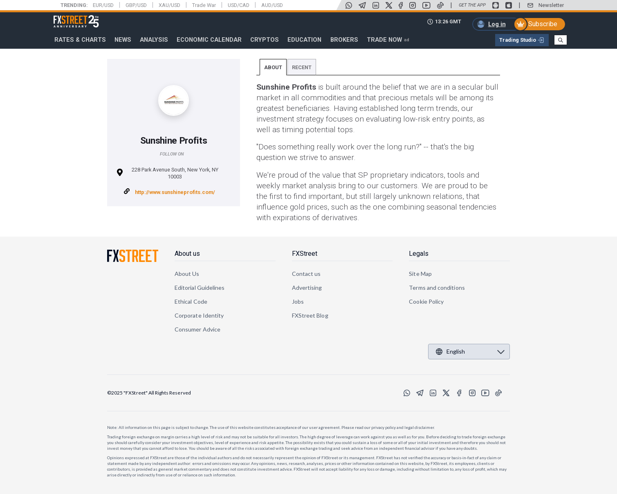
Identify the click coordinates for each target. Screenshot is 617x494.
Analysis (154, 39)
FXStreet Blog (310, 315)
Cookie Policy (426, 301)
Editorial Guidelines (199, 287)
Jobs (298, 301)
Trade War (204, 5)
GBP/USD (136, 5)
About (273, 67)
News (122, 39)
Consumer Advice (197, 329)
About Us (187, 273)
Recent (302, 67)
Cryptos (264, 39)
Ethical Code (191, 301)
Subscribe (542, 24)
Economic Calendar (209, 39)
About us (187, 253)
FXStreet (66, 16)
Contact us (306, 273)
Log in (497, 24)
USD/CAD (238, 5)
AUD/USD (272, 5)
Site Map (420, 273)
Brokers (344, 39)
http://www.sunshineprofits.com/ (175, 192)
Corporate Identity (199, 315)
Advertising (307, 287)
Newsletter (551, 5)
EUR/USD (103, 5)
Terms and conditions (436, 287)
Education (304, 39)
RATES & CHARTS (80, 39)
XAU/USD (169, 5)
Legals (419, 253)
